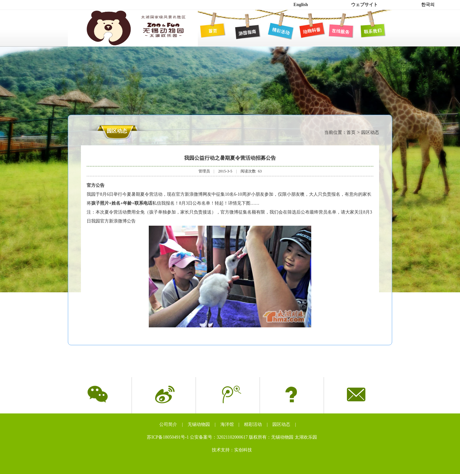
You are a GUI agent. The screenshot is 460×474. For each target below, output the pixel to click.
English (300, 4)
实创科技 (243, 450)
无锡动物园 (199, 424)
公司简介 (168, 424)
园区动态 (281, 424)
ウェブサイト (364, 4)
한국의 (428, 4)
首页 (351, 132)
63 (260, 171)
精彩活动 (253, 424)
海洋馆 (227, 424)
